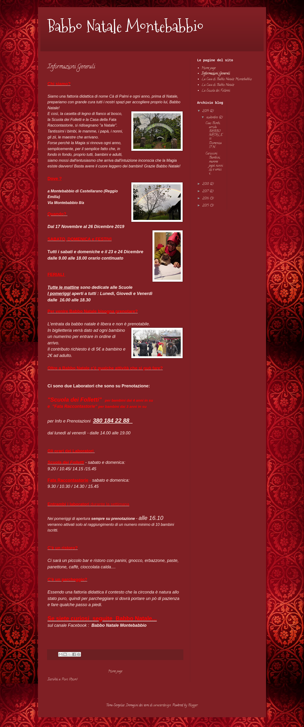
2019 (206, 111)
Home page (115, 671)
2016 (206, 198)
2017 (205, 191)
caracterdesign (162, 705)
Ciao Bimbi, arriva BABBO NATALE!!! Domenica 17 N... (214, 135)
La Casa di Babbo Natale (217, 85)
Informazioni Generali (215, 73)
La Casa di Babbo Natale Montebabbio (226, 79)
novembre (212, 117)
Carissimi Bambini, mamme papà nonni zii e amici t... (214, 163)
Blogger (193, 705)
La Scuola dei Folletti (215, 90)
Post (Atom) (70, 679)
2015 (206, 205)
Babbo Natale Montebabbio (126, 26)
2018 (206, 184)
